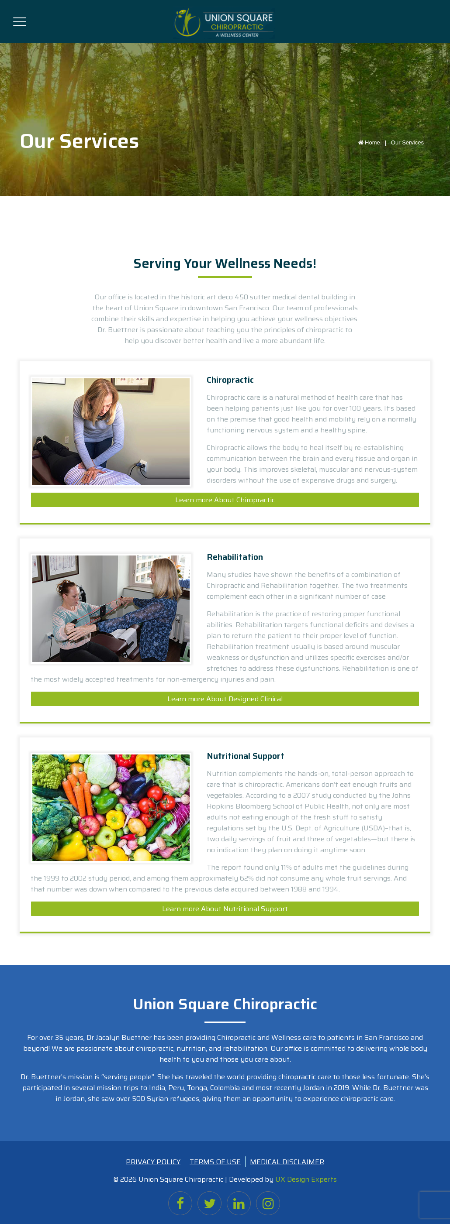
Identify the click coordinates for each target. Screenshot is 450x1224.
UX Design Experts (306, 1179)
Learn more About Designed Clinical (225, 698)
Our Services (407, 142)
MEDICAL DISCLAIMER (287, 1161)
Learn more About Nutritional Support (225, 908)
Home (374, 142)
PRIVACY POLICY (153, 1161)
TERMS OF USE (215, 1161)
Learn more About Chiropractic (225, 499)
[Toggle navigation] (19, 20)
